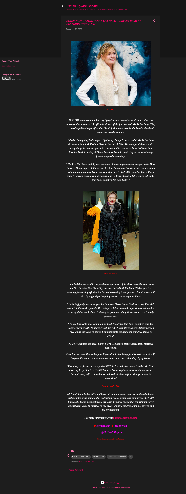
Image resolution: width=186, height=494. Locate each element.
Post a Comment (76, 470)
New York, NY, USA (86, 462)
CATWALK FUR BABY (81, 457)
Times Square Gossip (82, 6)
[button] (153, 21)
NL (131, 457)
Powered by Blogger (111, 482)
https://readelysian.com (125, 417)
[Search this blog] (18, 66)
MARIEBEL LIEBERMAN (117, 457)
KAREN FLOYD (98, 457)
